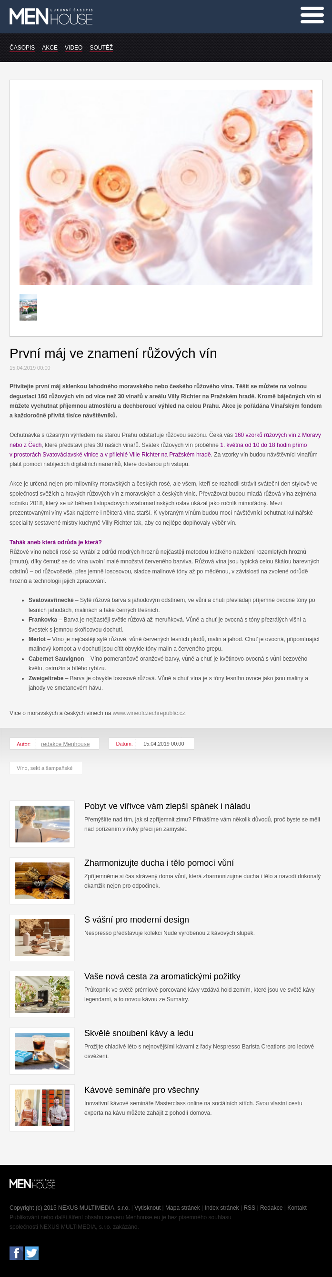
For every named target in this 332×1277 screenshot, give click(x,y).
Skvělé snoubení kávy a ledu (138, 1033)
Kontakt (297, 1207)
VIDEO (73, 47)
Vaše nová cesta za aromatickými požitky (162, 976)
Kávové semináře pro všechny (141, 1090)
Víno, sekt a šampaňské (44, 768)
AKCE (50, 47)
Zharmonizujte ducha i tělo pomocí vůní (159, 863)
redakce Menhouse (65, 744)
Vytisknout (147, 1207)
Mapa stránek (182, 1207)
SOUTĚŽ (101, 47)
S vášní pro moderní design (136, 919)
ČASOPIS (22, 47)
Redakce (271, 1207)
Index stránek (222, 1207)
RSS (249, 1207)
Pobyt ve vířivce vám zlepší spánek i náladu (167, 806)
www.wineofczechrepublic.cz (149, 713)
